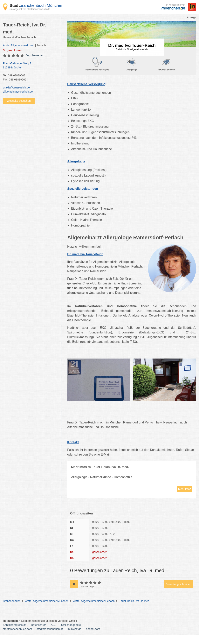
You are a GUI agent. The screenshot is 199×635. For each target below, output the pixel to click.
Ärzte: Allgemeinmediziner (18, 45)
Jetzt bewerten (35, 55)
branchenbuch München (37, 5)
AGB (54, 624)
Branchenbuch (11, 601)
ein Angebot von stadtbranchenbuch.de (30, 9)
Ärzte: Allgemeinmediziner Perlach (94, 601)
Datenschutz (38, 624)
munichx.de (74, 629)
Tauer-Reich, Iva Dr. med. (134, 601)
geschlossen (12, 50)
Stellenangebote (71, 624)
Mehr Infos (184, 489)
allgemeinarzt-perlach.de (18, 91)
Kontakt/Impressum (14, 624)
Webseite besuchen (19, 100)
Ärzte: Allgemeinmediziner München (46, 601)
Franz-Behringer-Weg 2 (30, 66)
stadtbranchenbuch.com (17, 629)
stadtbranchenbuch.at (50, 629)
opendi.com (93, 629)
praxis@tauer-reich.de (16, 87)
